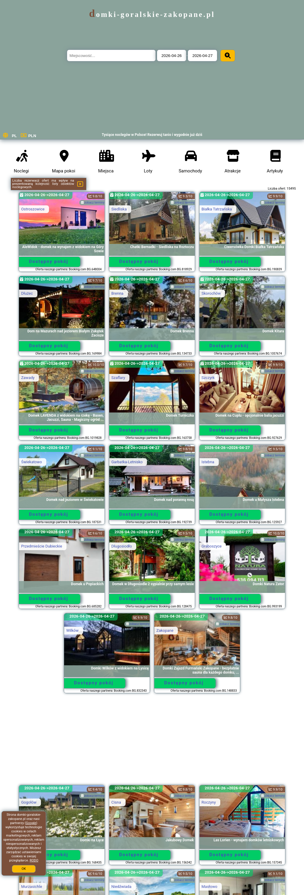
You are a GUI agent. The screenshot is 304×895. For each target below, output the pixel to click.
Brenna (117, 293)
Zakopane (164, 630)
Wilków (72, 630)
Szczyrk (208, 377)
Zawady (27, 377)
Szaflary (118, 377)
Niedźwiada (121, 886)
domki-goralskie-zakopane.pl (152, 14)
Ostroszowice (33, 209)
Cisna (116, 802)
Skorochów (211, 293)
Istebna (208, 462)
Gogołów (29, 802)
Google (31, 823)
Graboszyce (212, 546)
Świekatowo (31, 462)
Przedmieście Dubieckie (41, 546)
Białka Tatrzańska (217, 209)
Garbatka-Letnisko (126, 462)
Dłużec (27, 293)
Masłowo (209, 886)
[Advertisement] (152, 741)
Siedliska (119, 209)
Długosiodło (121, 546)
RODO (34, 860)
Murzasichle (31, 886)
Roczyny (209, 802)
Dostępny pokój (48, 261)
